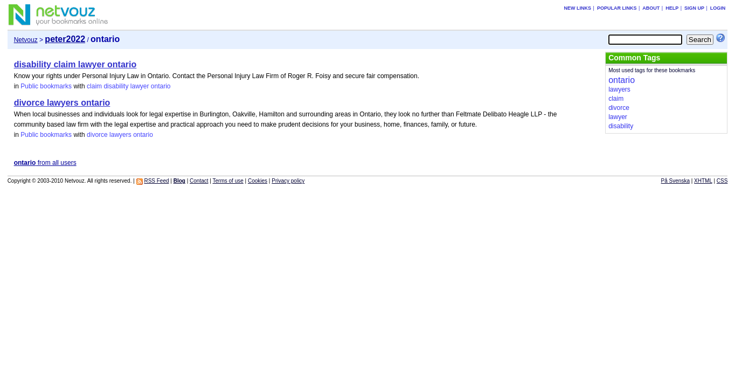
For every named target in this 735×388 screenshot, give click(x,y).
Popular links (617, 8)
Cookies (257, 181)
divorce (97, 134)
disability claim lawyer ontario (75, 64)
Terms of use (228, 181)
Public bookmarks (46, 86)
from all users (45, 163)
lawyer (139, 86)
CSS (722, 181)
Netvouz (26, 40)
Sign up (694, 8)
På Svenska (675, 181)
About (651, 8)
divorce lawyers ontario (62, 102)
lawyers (120, 134)
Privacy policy (288, 181)
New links (578, 8)
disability (115, 86)
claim (94, 86)
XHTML (703, 181)
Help (671, 8)
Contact (199, 181)
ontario (161, 86)
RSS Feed (156, 181)
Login (718, 8)
